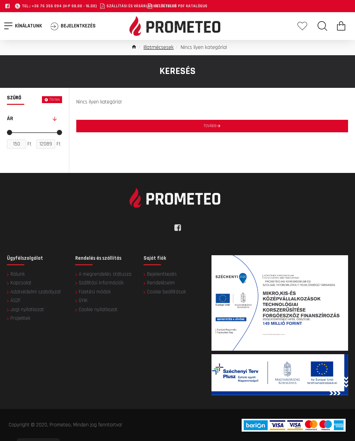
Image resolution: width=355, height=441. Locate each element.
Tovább (210, 125)
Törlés (54, 99)
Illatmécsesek (159, 47)
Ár (10, 118)
